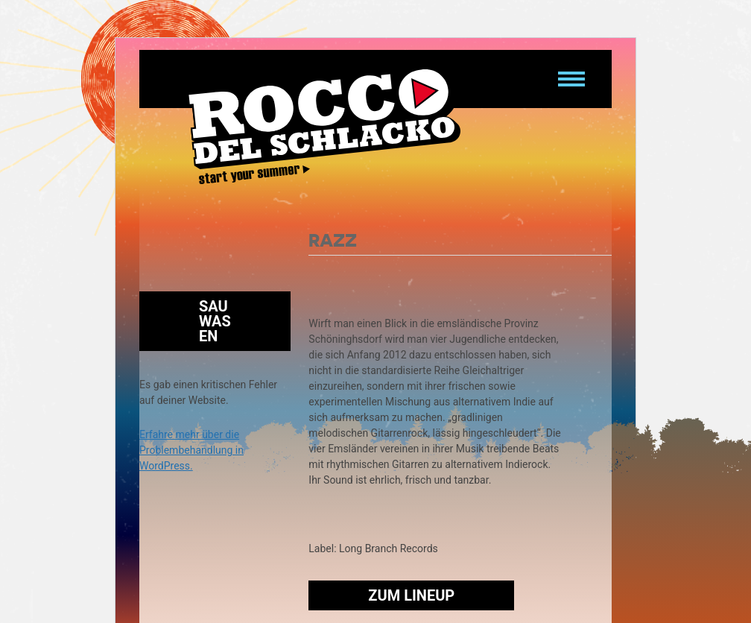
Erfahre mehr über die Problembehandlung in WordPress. (191, 450)
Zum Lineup (411, 595)
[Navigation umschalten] (571, 79)
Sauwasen (215, 321)
